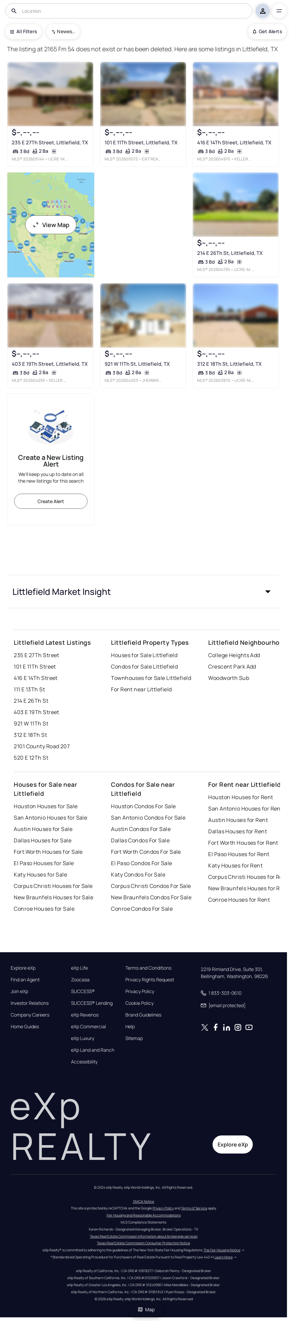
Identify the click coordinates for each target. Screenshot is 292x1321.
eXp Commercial (88, 1026)
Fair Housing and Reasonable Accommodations (144, 1215)
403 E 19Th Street (36, 712)
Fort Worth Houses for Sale (48, 851)
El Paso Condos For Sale (141, 863)
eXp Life (79, 968)
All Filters (23, 31)
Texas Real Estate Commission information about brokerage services (143, 1236)
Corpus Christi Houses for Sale (53, 886)
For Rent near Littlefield (141, 689)
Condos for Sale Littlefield (144, 666)
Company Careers (30, 1015)
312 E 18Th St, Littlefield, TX (229, 363)
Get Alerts (267, 31)
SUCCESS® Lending (92, 1003)
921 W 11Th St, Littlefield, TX (137, 363)
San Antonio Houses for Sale (50, 817)
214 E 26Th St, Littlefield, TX (230, 253)
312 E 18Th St (30, 735)
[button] (143, 591)
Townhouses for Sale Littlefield (151, 678)
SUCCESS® (83, 991)
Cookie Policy (139, 1003)
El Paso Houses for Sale (44, 863)
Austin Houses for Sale (43, 829)
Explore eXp (23, 968)
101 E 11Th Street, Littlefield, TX (141, 142)
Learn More (224, 1257)
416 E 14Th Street (35, 678)
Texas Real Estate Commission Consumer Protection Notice (143, 1243)
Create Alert (51, 501)
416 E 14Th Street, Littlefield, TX (234, 142)
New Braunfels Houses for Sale (53, 897)
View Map (51, 225)
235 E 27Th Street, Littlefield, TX (50, 142)
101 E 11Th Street (35, 666)
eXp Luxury (82, 1038)
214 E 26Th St (31, 700)
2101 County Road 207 (42, 746)
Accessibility (84, 1061)
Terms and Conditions (148, 968)
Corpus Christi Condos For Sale (151, 886)
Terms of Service (194, 1208)
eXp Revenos (85, 1015)
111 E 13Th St (29, 689)
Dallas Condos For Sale (140, 840)
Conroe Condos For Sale (142, 908)
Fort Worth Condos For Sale (146, 851)
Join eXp (19, 991)
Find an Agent (25, 979)
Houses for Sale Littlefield (144, 655)
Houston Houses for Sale (45, 806)
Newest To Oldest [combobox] (66, 31)
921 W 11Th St (31, 723)
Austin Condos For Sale (141, 829)
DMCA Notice (143, 1201)
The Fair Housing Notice (221, 1250)
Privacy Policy (139, 991)
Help (130, 1026)
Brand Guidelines (143, 1015)
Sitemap (134, 1038)
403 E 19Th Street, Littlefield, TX (50, 363)
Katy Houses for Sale (40, 874)
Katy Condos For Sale (138, 874)
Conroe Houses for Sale (44, 908)
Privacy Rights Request (149, 979)
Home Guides (25, 1026)
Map (146, 1309)
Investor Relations (30, 1003)
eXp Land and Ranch (92, 1050)
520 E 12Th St (31, 757)
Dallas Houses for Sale (42, 840)
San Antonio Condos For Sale (148, 817)
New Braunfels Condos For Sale (151, 897)
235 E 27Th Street (36, 655)
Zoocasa (80, 979)
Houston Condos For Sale (143, 806)
